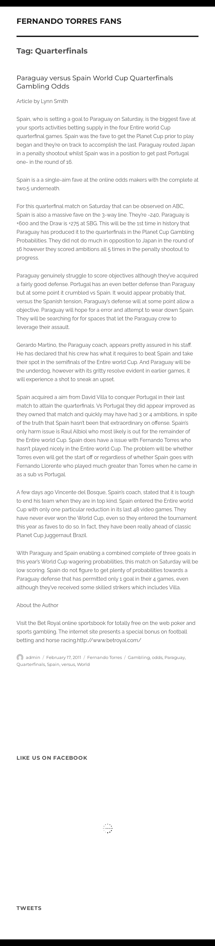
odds (157, 657)
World (83, 664)
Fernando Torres (104, 657)
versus (68, 664)
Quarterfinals (31, 664)
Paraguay (174, 657)
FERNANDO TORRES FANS (69, 21)
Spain (53, 664)
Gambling (139, 657)
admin (33, 657)
